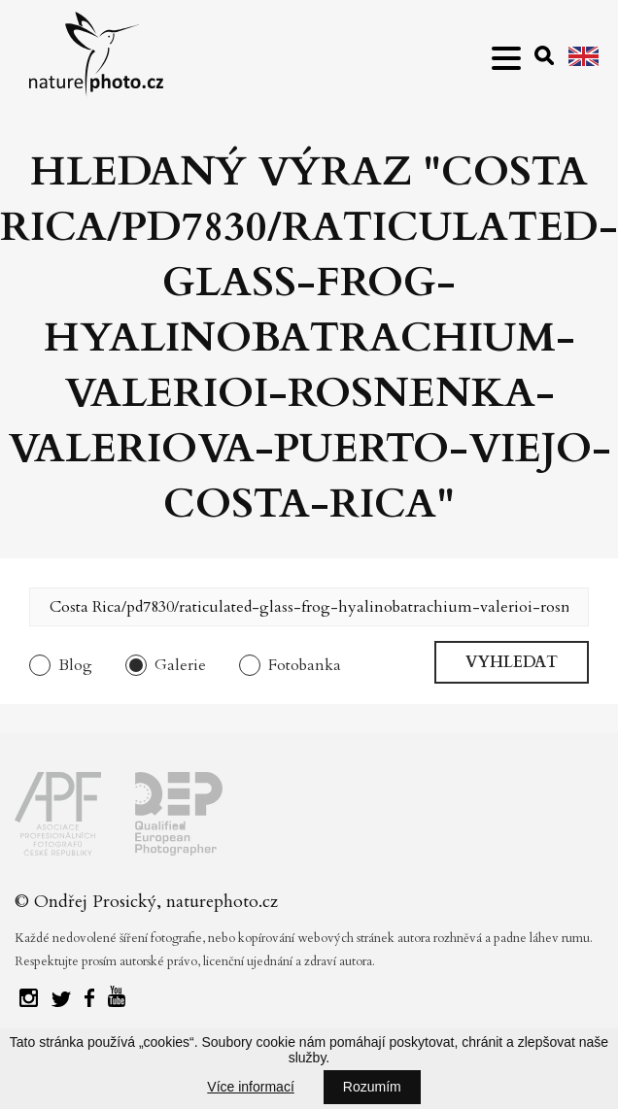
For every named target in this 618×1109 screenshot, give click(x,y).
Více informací (250, 1086)
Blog (75, 665)
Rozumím (372, 1086)
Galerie (180, 665)
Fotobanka (304, 665)
